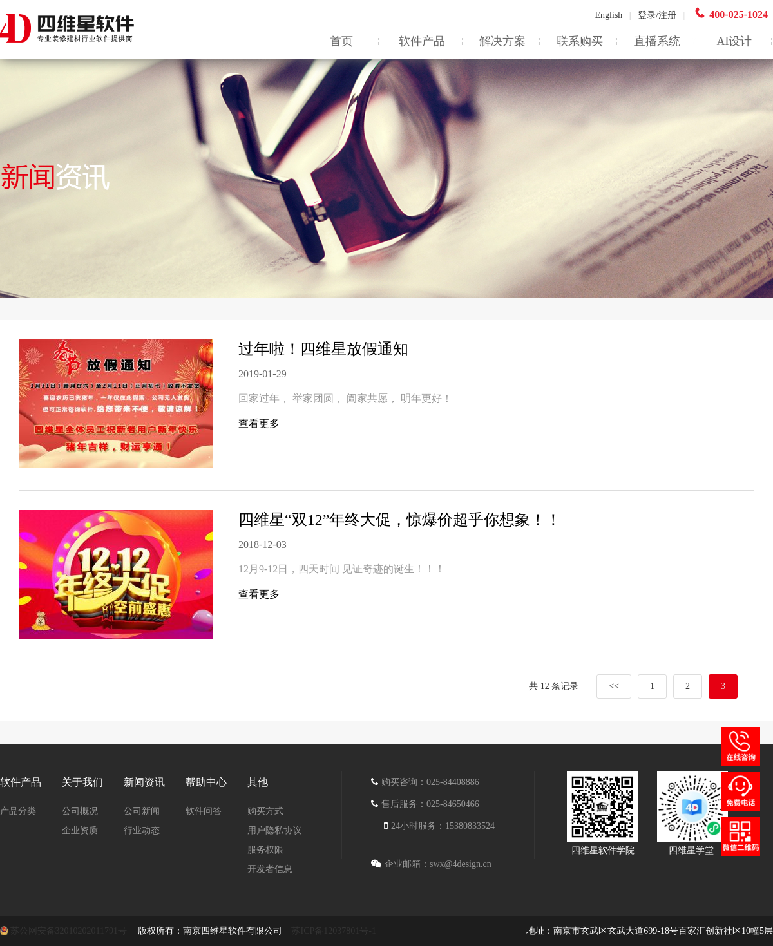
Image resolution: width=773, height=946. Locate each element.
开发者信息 (269, 869)
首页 (341, 41)
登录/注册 (657, 15)
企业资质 (80, 830)
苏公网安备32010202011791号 (69, 931)
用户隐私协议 (274, 830)
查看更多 (259, 423)
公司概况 (80, 811)
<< (614, 686)
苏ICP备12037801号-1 (333, 931)
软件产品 (422, 41)
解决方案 (502, 41)
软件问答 (204, 811)
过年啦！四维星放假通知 (323, 349)
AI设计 (734, 41)
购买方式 (265, 811)
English (613, 15)
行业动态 (142, 830)
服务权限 (265, 850)
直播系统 (657, 41)
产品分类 (18, 811)
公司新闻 (142, 811)
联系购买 (580, 41)
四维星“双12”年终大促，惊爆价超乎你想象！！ (399, 519)
